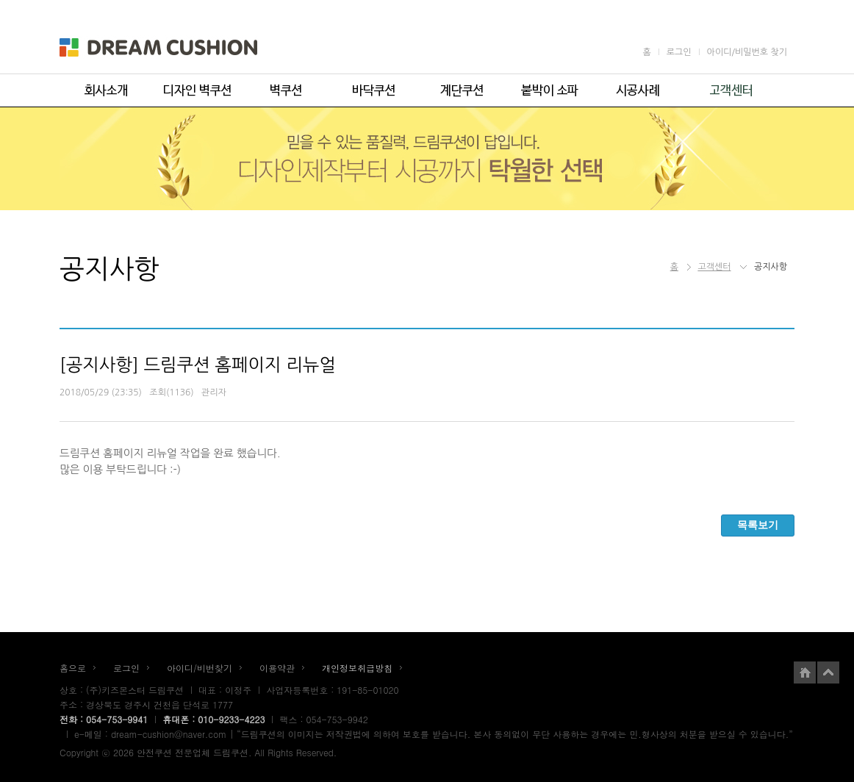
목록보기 (757, 525)
